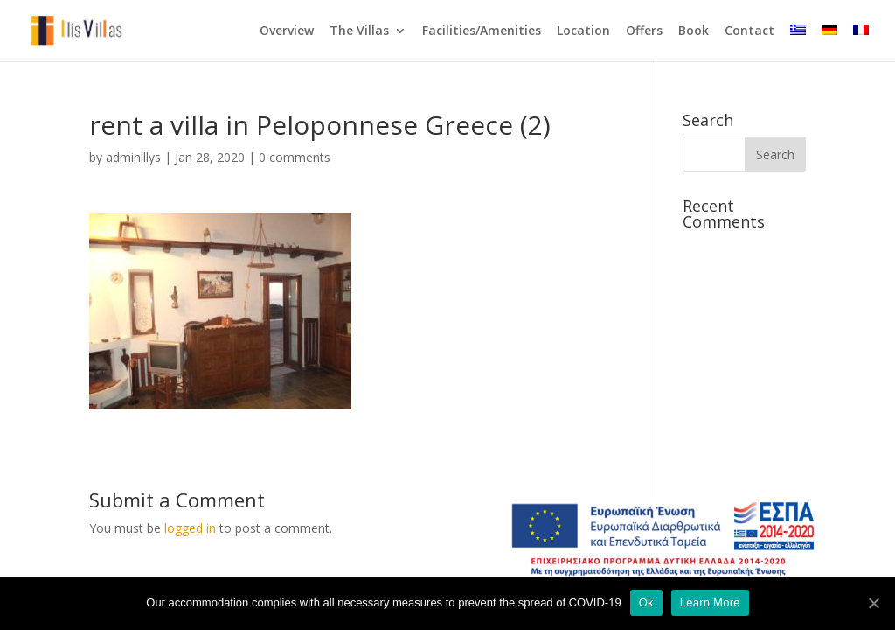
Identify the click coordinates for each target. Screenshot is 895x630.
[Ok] (873, 603)
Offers (644, 31)
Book (693, 31)
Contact (749, 31)
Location (583, 31)
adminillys (133, 157)
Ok (646, 602)
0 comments (294, 157)
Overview (287, 31)
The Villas (359, 31)
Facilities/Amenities (481, 31)
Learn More (710, 602)
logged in (190, 528)
